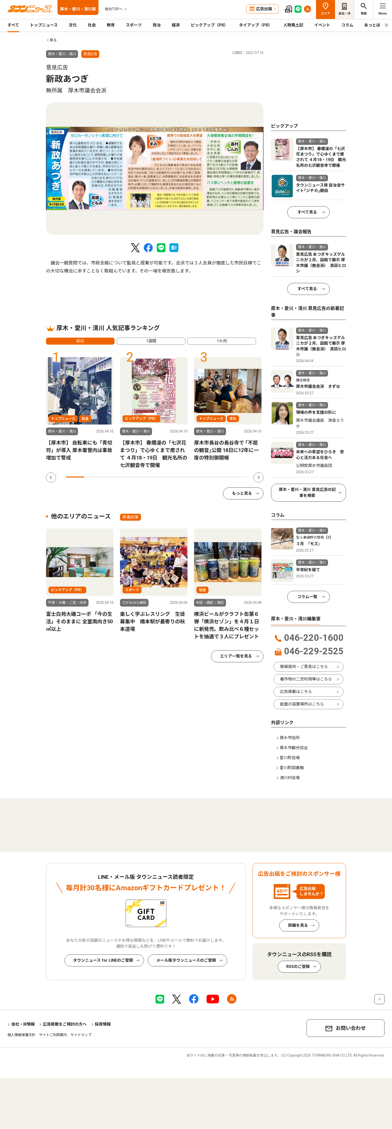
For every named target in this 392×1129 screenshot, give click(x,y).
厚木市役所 (290, 737)
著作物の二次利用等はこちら (306, 679)
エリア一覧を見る (236, 656)
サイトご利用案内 (53, 1035)
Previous (51, 477)
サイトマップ (81, 1035)
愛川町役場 (290, 757)
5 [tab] (147, 476)
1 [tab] (75, 476)
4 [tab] (129, 476)
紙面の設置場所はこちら (302, 704)
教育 (111, 25)
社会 (92, 25)
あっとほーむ (376, 25)
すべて (13, 25)
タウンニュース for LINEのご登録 (103, 960)
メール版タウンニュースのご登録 (186, 960)
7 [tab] (183, 476)
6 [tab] (165, 476)
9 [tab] (219, 476)
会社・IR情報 (23, 1024)
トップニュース (44, 25)
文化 (73, 25)
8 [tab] (201, 476)
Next (259, 477)
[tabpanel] (155, 168)
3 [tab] (111, 476)
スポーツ (134, 25)
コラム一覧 (307, 596)
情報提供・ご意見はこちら (304, 666)
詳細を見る (298, 925)
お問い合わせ (351, 1028)
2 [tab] (93, 476)
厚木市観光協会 (294, 747)
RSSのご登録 (298, 966)
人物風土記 (293, 25)
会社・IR (344, 13)
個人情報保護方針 (22, 1035)
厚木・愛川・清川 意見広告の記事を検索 (307, 492)
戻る (53, 40)
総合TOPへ (113, 9)
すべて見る (307, 212)
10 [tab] (238, 476)
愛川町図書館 (292, 767)
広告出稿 (264, 8)
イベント (322, 25)
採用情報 (103, 1024)
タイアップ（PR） (255, 25)
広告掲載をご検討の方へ (65, 1024)
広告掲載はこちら (296, 691)
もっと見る (242, 493)
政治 (157, 25)
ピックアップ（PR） (209, 25)
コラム (347, 25)
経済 (176, 25)
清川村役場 (290, 777)
